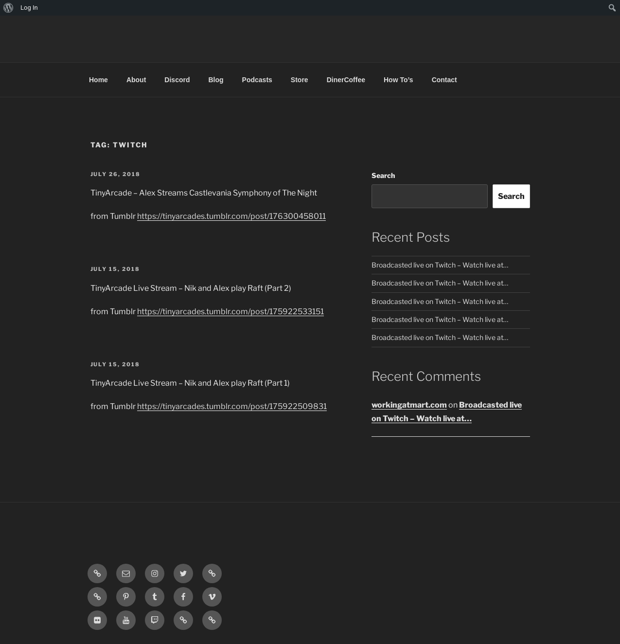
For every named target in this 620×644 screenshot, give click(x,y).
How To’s (398, 80)
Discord (177, 80)
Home (98, 80)
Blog (215, 80)
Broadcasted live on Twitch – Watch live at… (440, 265)
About (136, 80)
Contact (444, 80)
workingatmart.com (409, 405)
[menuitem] (8, 8)
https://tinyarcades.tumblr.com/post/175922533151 (230, 311)
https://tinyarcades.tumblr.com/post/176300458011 (231, 216)
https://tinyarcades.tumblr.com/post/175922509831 (232, 406)
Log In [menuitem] (29, 7)
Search (383, 175)
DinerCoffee (346, 80)
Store (299, 80)
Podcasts (257, 80)
